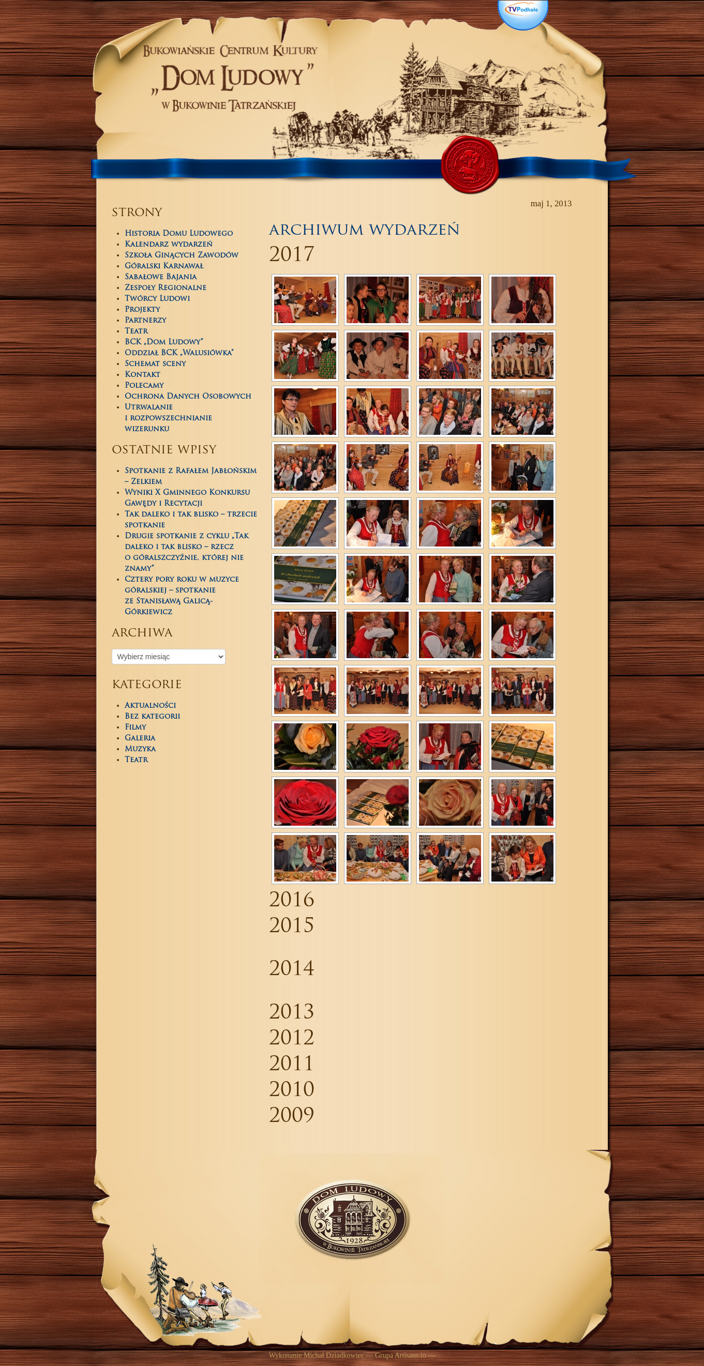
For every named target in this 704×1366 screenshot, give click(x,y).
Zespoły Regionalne (165, 288)
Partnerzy (145, 321)
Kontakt (142, 375)
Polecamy (144, 386)
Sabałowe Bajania (161, 277)
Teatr (136, 332)
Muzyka (140, 749)
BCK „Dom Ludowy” (164, 342)
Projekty (142, 310)
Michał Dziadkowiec (334, 1355)
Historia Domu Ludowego (179, 234)
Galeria (140, 738)
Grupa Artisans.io (400, 1355)
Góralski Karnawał (164, 266)
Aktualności (150, 706)
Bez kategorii (152, 717)
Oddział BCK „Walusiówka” (179, 353)
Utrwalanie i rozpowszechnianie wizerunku (168, 418)
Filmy (135, 728)
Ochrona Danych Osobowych (188, 397)
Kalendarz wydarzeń (169, 245)
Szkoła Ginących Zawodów (181, 256)
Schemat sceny (155, 364)
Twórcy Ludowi (157, 299)
